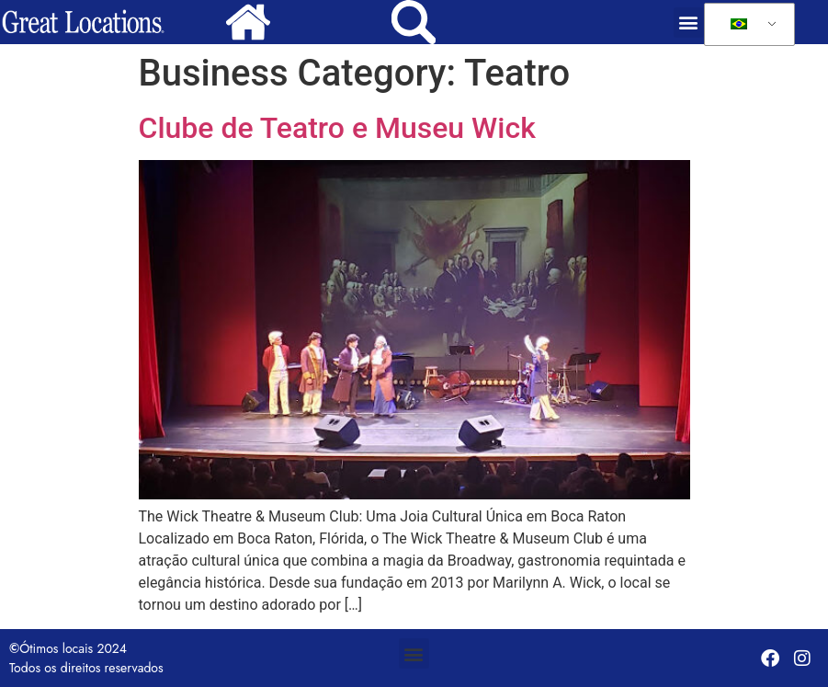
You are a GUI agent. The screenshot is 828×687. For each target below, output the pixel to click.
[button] (689, 22)
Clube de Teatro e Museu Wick (337, 127)
